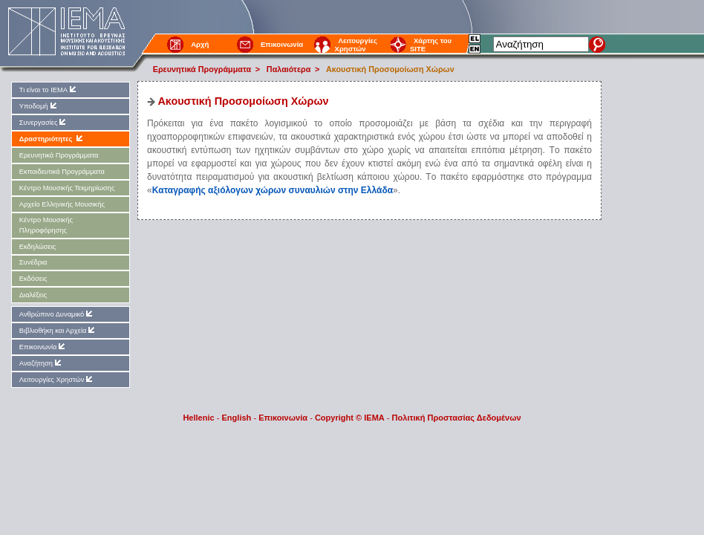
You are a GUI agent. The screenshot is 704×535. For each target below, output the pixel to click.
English (237, 417)
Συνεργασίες (43, 122)
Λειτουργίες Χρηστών (355, 44)
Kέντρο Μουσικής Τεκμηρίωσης (67, 188)
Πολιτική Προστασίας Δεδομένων (456, 417)
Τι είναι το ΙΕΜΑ (48, 89)
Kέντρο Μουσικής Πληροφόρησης (46, 224)
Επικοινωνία (282, 44)
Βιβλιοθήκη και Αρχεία (58, 330)
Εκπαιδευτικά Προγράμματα (62, 171)
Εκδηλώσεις (37, 246)
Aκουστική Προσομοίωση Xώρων (390, 69)
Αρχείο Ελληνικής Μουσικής (62, 204)
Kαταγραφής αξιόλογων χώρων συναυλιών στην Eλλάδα (272, 190)
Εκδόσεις (33, 278)
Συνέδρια (33, 262)
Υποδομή (39, 106)
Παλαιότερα (289, 69)
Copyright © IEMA (350, 417)
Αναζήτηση (41, 363)
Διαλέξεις (33, 295)
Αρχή (200, 44)
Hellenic (198, 417)
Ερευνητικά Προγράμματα (202, 69)
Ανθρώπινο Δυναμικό (56, 314)
